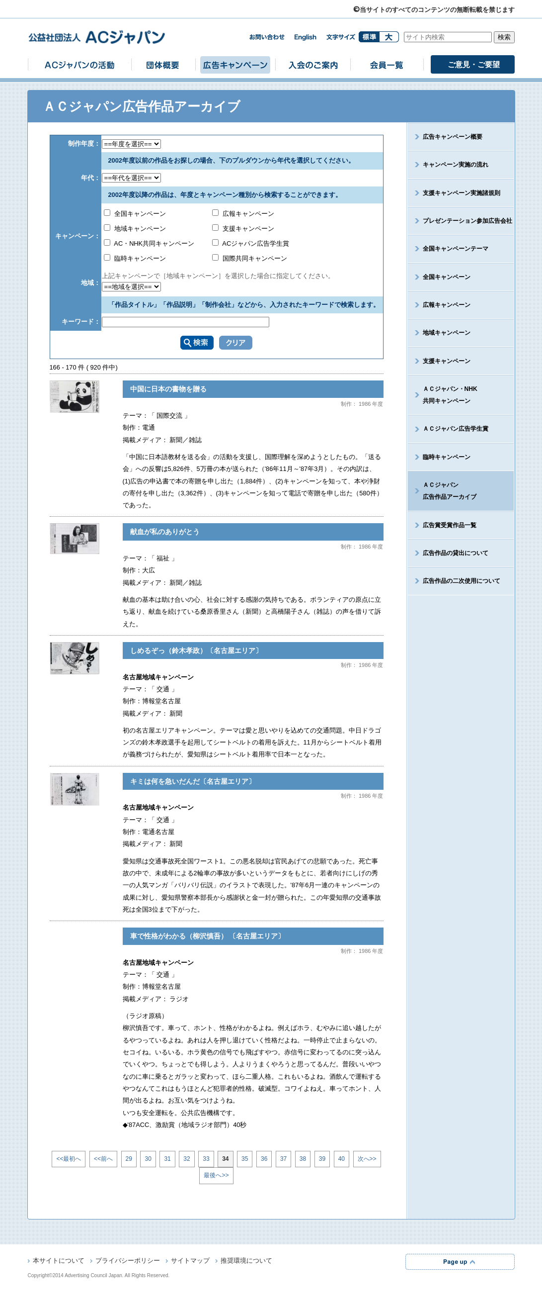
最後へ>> (216, 1175)
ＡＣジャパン (442, 490)
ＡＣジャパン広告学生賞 (455, 428)
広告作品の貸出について (455, 553)
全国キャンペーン (135, 213)
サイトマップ (190, 1261)
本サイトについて (58, 1261)
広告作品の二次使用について (461, 580)
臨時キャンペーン (135, 258)
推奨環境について (246, 1261)
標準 (369, 36)
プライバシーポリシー (127, 1261)
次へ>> (367, 1158)
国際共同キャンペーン (250, 258)
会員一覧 (386, 64)
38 (303, 1158)
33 (206, 1158)
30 (148, 1158)
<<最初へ (68, 1158)
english (305, 37)
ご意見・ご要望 (474, 64)
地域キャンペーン (135, 228)
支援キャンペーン (243, 228)
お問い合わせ (267, 37)
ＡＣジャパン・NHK (442, 394)
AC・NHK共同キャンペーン (149, 243)
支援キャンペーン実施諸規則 (461, 192)
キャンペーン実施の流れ (455, 164)
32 (186, 1158)
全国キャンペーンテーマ (455, 248)
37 (283, 1158)
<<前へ (103, 1158)
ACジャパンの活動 (79, 64)
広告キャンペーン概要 (452, 136)
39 (322, 1158)
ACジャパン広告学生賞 (251, 243)
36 (264, 1158)
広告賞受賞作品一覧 (449, 525)
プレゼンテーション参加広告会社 (467, 220)
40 (341, 1158)
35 (244, 1158)
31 (167, 1158)
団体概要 (163, 64)
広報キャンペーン (243, 213)
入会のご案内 (312, 64)
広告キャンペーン (235, 64)
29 (129, 1158)
